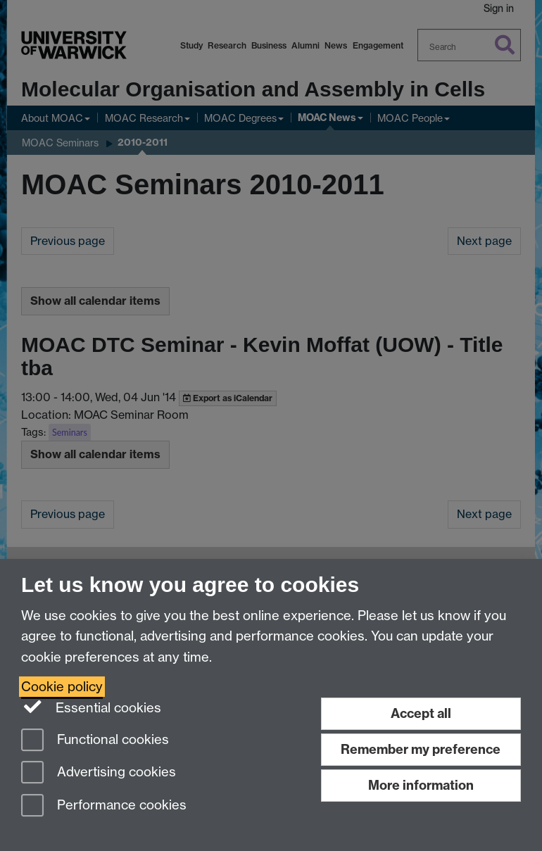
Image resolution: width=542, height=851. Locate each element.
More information (421, 785)
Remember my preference (420, 749)
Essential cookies (91, 707)
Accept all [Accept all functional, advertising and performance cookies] (421, 713)
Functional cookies (95, 741)
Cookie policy (62, 687)
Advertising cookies (98, 773)
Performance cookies (104, 806)
